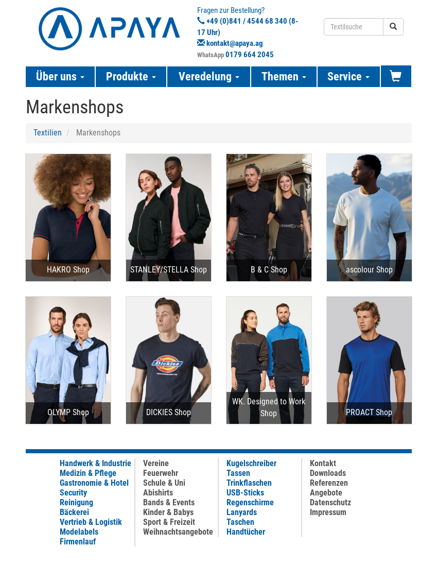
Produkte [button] (131, 76)
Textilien (47, 133)
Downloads (328, 473)
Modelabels (79, 532)
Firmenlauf (78, 541)
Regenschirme (250, 502)
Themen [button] (283, 76)
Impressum (328, 512)
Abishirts (158, 493)
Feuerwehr (160, 473)
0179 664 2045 (249, 54)
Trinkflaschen (249, 483)
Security (73, 493)
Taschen (240, 522)
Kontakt (323, 463)
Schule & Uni (164, 483)
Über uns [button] (60, 76)
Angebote (326, 493)
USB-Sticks (245, 493)
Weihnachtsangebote (178, 532)
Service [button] (348, 76)
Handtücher (245, 532)
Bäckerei (74, 512)
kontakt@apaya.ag (234, 43)
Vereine (156, 463)
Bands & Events (169, 502)
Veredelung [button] (209, 76)
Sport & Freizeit (169, 522)
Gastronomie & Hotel (94, 483)
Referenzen (329, 483)
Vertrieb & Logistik (91, 522)
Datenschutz (330, 502)
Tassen (238, 473)
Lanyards (241, 512)
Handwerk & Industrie (95, 463)
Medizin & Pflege (88, 473)
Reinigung (76, 502)
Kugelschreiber (251, 463)
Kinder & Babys (168, 512)
